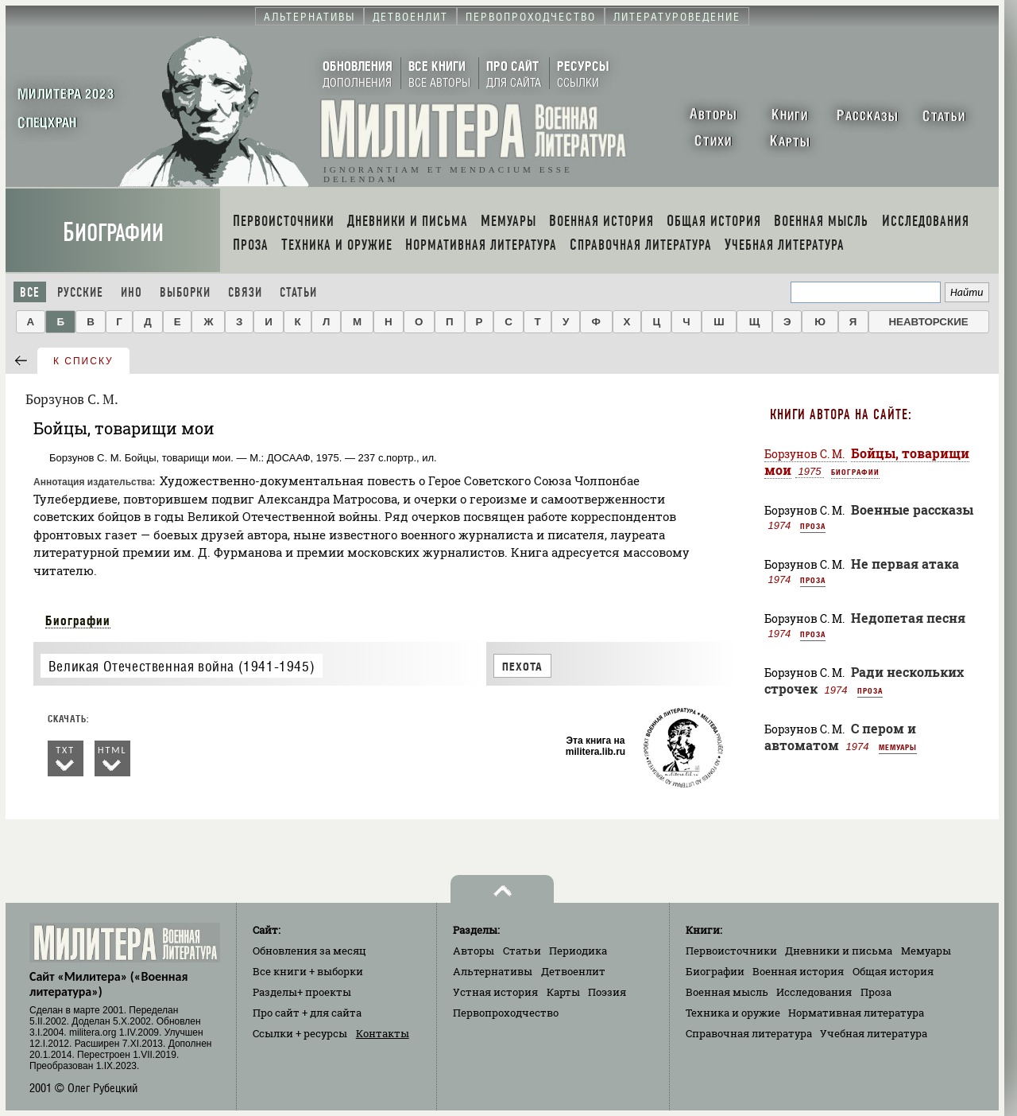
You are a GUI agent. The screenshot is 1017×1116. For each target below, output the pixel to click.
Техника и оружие (733, 1012)
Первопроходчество (506, 1012)
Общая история (893, 971)
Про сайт (307, 1012)
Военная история (798, 971)
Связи (245, 292)
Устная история (495, 992)
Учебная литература (873, 1033)
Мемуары (898, 747)
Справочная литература (749, 1033)
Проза (813, 526)
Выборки (185, 292)
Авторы (473, 950)
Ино (131, 292)
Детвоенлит (573, 971)
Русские (80, 292)
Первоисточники (731, 950)
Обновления (309, 950)
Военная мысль (727, 992)
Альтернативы (492, 971)
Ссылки (300, 1033)
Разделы (302, 992)
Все (30, 292)
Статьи (298, 292)
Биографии (113, 232)
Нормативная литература (856, 1012)
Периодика (578, 950)
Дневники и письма (838, 950)
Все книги (308, 971)
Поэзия (607, 992)
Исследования (814, 992)
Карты (563, 992)
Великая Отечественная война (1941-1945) (181, 666)
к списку (83, 361)
